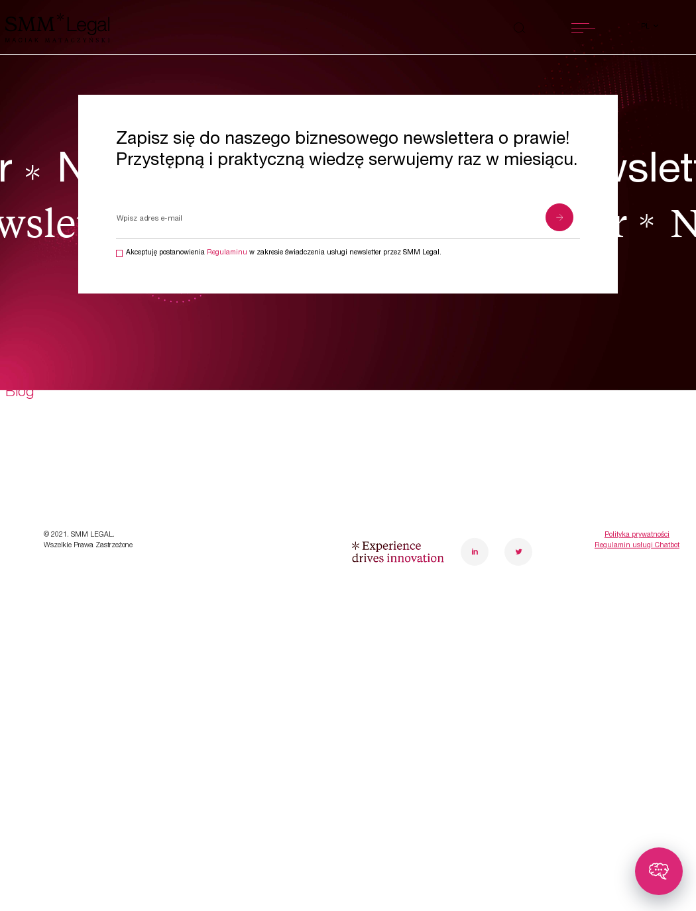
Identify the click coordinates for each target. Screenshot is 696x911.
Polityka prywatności (637, 793)
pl (646, 27)
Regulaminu (227, 253)
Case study (41, 579)
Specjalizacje (47, 507)
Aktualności (42, 615)
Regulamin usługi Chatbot (637, 804)
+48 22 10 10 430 (460, 532)
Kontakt (199, 615)
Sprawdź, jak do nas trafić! (600, 573)
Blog (19, 650)
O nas (192, 507)
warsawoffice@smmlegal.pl (483, 552)
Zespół (195, 542)
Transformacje (50, 542)
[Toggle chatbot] (659, 871)
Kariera (195, 579)
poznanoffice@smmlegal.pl (619, 552)
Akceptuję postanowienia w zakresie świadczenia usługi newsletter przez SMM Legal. (283, 253)
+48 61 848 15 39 (596, 532)
